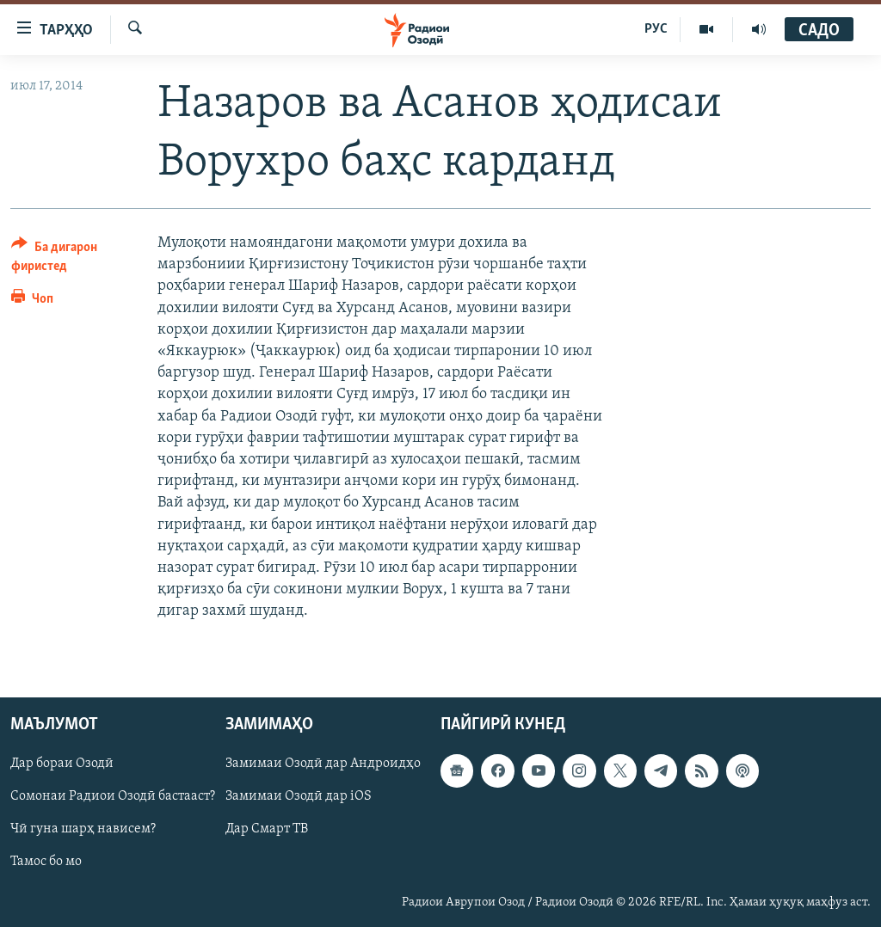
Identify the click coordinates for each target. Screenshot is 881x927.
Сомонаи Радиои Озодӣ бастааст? (112, 797)
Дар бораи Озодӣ (62, 764)
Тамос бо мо (46, 862)
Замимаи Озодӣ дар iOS (298, 797)
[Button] (74, 259)
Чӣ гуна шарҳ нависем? (83, 830)
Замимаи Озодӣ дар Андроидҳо (323, 764)
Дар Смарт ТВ (266, 830)
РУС (656, 29)
